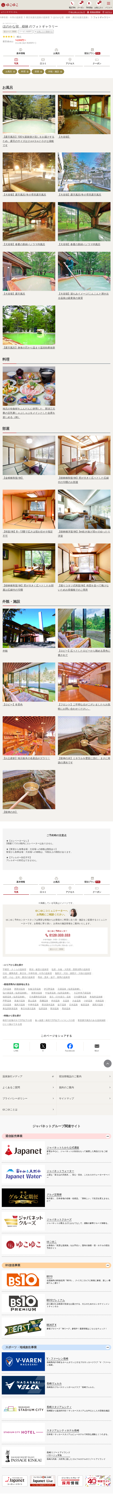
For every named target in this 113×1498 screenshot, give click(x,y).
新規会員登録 (93, 12)
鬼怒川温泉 (19, 1004)
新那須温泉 (36, 993)
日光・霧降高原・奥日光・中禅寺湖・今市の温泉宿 (27, 973)
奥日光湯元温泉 (28, 1008)
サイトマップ (66, 1098)
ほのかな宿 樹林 (61, 17)
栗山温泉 (32, 1000)
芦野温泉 (7, 1000)
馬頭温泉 (66, 1008)
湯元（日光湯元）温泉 (60, 997)
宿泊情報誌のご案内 (70, 1076)
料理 (23, 71)
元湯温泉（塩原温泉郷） (69, 989)
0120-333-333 (59, 935)
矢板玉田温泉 (34, 989)
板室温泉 (85, 1004)
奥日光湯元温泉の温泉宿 (38, 17)
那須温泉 (54, 1008)
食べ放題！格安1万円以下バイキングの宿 (55, 1020)
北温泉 (66, 1000)
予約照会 (89, 5)
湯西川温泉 (97, 1004)
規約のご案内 (66, 1087)
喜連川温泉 (19, 1000)
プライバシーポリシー (14, 1098)
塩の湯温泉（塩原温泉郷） (15, 993)
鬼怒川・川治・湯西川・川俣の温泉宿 (73, 973)
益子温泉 (62, 1004)
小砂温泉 (88, 1000)
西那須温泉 (19, 989)
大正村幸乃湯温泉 (82, 993)
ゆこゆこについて (78, 12)
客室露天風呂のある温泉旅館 (92, 1020)
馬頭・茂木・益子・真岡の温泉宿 (54, 977)
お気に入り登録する (44, 32)
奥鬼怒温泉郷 (96, 997)
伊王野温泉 (49, 989)
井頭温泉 (55, 1000)
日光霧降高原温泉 (37, 997)
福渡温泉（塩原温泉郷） (14, 997)
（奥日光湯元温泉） (80, 17)
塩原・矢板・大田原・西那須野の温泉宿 (71, 969)
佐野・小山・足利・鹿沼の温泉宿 (19, 977)
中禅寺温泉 (33, 1004)
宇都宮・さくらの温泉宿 (14, 969)
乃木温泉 (7, 989)
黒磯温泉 (44, 1000)
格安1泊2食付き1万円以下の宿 (17, 1020)
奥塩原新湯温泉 (10, 1008)
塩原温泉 (43, 1008)
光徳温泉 (99, 1000)
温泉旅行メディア (12, 1076)
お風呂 (9, 71)
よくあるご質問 (11, 1087)
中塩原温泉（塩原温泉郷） (58, 993)
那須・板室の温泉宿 (38, 969)
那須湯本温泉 (48, 1004)
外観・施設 (53, 71)
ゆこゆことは (9, 1109)
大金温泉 (76, 1000)
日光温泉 (73, 1004)
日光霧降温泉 (80, 997)
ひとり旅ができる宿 (12, 1024)
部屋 (37, 71)
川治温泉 (7, 1004)
